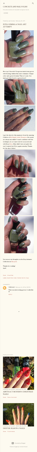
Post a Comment (12, 397)
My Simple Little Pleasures (18, 137)
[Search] (33, 3)
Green (15, 278)
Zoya (27, 278)
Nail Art (24, 278)
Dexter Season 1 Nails (14, 428)
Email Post (10, 275)
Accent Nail (10, 278)
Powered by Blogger (19, 443)
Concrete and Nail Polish (15, 7)
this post (14, 261)
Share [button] (4, 275)
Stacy (11, 144)
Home (6, 13)
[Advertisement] (18, 337)
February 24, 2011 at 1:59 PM (22, 287)
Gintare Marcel (23, 446)
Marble (19, 278)
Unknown (12, 287)
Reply (10, 294)
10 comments (11, 431)
